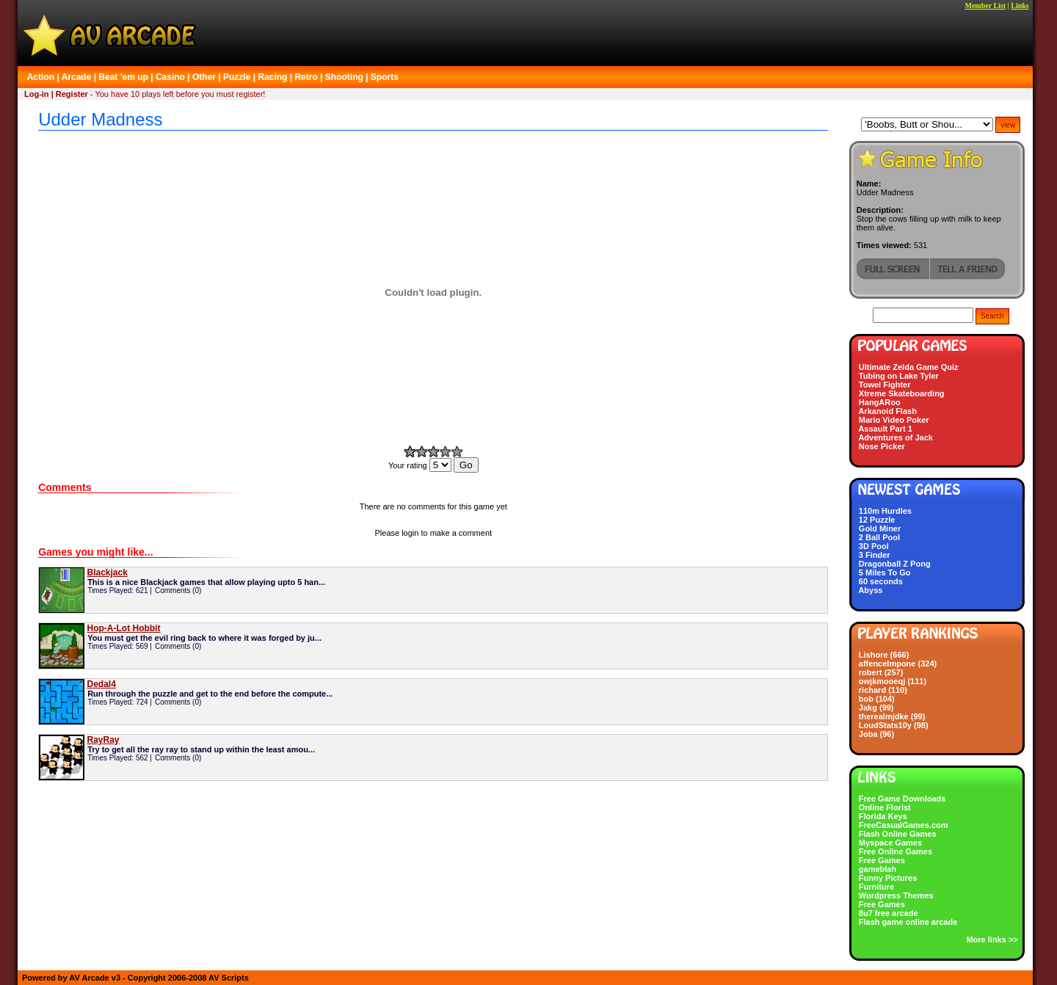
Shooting (344, 77)
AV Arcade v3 (94, 977)
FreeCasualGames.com (903, 825)
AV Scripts (228, 977)
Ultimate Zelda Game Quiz (909, 367)
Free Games (882, 860)
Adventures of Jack (895, 437)
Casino (170, 77)
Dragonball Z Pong (895, 563)
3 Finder (874, 554)
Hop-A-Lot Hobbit (123, 628)
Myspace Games (890, 842)
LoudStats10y (885, 725)
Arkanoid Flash (887, 411)
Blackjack (107, 572)
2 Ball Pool (879, 537)
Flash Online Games (898, 833)
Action (40, 77)
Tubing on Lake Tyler (899, 375)
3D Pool (874, 546)
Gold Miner (880, 528)
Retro (305, 77)
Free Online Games (895, 851)
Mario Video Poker (894, 419)
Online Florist (885, 807)
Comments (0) (178, 590)
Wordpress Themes (896, 895)
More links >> (991, 939)
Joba (868, 734)
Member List (985, 5)
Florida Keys (883, 816)
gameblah (877, 869)
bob (866, 698)
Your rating (421, 465)
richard (872, 690)
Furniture (876, 886)
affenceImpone (887, 663)
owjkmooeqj (882, 681)
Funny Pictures (888, 877)
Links (1019, 5)
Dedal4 (101, 684)
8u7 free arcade (888, 913)
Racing (272, 77)
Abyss (870, 590)
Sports (385, 77)
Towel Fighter (885, 384)
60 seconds (881, 581)
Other (204, 77)
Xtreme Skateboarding (902, 393)
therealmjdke (884, 716)
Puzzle (236, 77)
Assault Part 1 (885, 428)
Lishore (873, 654)
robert (870, 672)
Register (72, 94)
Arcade (77, 77)
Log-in (36, 94)
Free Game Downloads (902, 798)
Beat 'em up (123, 77)
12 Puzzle (877, 519)
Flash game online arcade (908, 921)
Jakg (868, 707)
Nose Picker (882, 446)
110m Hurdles (885, 510)
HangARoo (880, 402)
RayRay (103, 740)
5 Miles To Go (885, 572)
